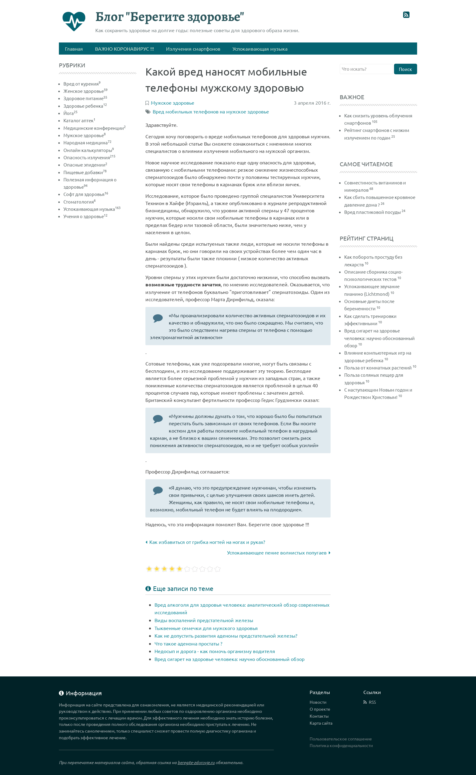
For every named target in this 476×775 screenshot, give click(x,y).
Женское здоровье (85, 91)
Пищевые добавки (85, 172)
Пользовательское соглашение (341, 738)
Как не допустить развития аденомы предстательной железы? (226, 635)
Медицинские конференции (94, 128)
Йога (70, 113)
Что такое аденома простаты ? (188, 643)
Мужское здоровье (84, 135)
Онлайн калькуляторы (88, 150)
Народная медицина (87, 142)
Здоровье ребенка (85, 106)
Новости (318, 702)
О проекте (320, 709)
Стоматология (79, 201)
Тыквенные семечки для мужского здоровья (206, 628)
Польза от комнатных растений (378, 367)
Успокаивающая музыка (92, 209)
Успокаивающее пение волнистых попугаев (279, 552)
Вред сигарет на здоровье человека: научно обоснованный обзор (229, 659)
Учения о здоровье (85, 216)
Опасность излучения (89, 157)
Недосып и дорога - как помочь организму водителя (215, 651)
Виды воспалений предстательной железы (204, 620)
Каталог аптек (79, 120)
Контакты (319, 716)
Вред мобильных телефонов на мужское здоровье (211, 111)
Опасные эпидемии (85, 164)
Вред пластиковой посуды (372, 212)
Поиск (405, 69)
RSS (372, 702)
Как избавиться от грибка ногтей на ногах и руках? (205, 542)
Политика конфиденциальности (341, 745)
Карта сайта (321, 723)
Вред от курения (81, 83)
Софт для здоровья (85, 194)
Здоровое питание (85, 98)
